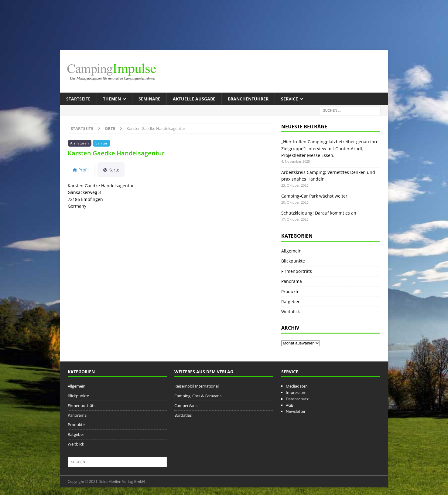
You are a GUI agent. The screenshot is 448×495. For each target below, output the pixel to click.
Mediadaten (297, 386)
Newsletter (296, 411)
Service (289, 99)
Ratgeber (290, 301)
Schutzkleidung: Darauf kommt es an (318, 213)
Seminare (149, 99)
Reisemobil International (196, 386)
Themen (112, 99)
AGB (289, 405)
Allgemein (291, 251)
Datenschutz (297, 399)
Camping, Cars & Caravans (197, 395)
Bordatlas (183, 415)
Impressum (296, 392)
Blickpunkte (293, 261)
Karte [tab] (111, 170)
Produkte (290, 291)
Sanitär (101, 143)
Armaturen (79, 143)
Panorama (291, 281)
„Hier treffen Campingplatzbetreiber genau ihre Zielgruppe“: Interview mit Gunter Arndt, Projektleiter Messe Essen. (329, 148)
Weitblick (290, 311)
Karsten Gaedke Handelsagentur (116, 153)
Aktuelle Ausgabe (194, 99)
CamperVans (185, 405)
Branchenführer (248, 99)
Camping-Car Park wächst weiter (314, 196)
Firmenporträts (296, 271)
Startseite (78, 99)
